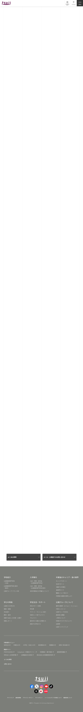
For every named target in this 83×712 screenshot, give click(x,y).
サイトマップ (8, 697)
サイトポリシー (39, 697)
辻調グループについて (64, 602)
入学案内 (33, 577)
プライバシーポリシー (27, 697)
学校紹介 (7, 577)
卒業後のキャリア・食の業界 (67, 577)
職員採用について (70, 697)
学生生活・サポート (38, 602)
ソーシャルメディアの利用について (54, 697)
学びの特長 (8, 602)
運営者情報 (16, 697)
